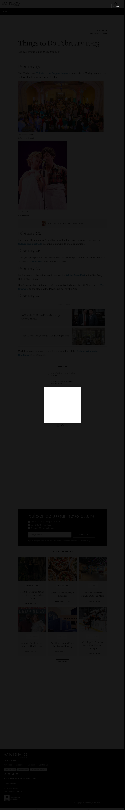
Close (116, 6)
